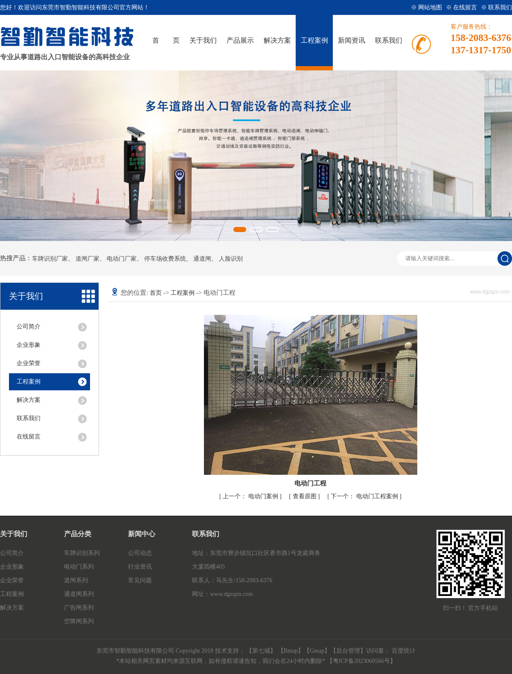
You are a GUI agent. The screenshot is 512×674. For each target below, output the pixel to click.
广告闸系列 (79, 607)
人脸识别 (231, 259)
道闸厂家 (87, 259)
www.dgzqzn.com (231, 594)
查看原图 (305, 496)
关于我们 (203, 40)
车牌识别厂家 (50, 259)
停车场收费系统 (165, 259)
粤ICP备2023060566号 (361, 661)
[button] (239, 229)
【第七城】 (262, 651)
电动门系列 (79, 567)
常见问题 (140, 580)
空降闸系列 (79, 621)
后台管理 (348, 651)
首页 (156, 293)
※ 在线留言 (462, 7)
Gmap (317, 651)
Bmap (291, 651)
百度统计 (404, 651)
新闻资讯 (351, 40)
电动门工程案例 (365, 496)
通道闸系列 (79, 594)
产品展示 (240, 40)
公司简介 (29, 326)
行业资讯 (140, 567)
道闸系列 (76, 580)
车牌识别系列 (82, 553)
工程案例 (314, 40)
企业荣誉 (29, 363)
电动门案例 (251, 496)
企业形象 (29, 345)
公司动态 (140, 553)
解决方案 (277, 40)
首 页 (166, 40)
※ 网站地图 (427, 7)
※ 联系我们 (496, 7)
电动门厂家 (122, 259)
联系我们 (388, 40)
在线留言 (29, 436)
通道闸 (202, 259)
